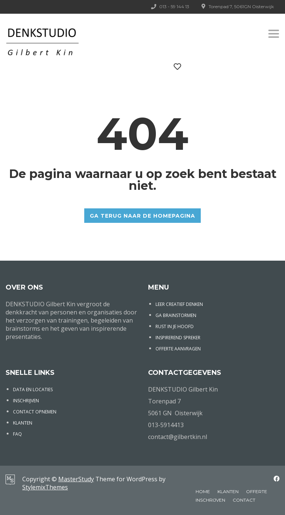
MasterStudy (76, 479)
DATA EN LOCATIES (33, 389)
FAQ (17, 434)
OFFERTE (256, 491)
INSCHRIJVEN (26, 400)
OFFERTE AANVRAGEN (178, 349)
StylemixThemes (45, 487)
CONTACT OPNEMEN (34, 412)
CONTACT (244, 500)
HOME (203, 491)
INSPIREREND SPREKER (177, 337)
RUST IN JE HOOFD (174, 326)
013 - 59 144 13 (174, 6)
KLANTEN (22, 423)
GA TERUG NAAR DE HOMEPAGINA (142, 215)
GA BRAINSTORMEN (175, 315)
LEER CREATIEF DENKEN (179, 304)
